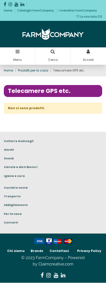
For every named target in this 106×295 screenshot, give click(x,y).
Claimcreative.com (55, 264)
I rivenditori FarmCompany (78, 10)
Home (8, 10)
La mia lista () (89, 17)
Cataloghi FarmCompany (36, 10)
